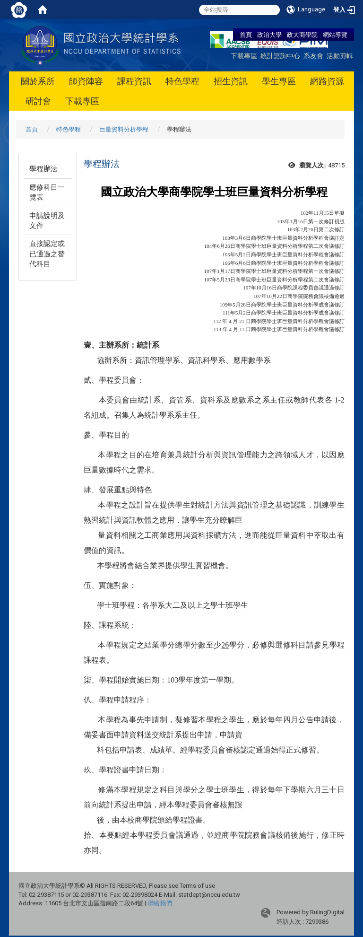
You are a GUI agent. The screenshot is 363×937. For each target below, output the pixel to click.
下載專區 (244, 55)
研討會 (38, 101)
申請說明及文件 (47, 220)
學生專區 (279, 81)
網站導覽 (335, 34)
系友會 (313, 55)
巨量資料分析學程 (123, 129)
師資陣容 (86, 81)
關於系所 (38, 81)
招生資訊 (231, 81)
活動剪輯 (340, 55)
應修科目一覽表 (47, 192)
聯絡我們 (159, 903)
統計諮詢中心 (280, 55)
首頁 (246, 34)
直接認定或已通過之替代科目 (47, 253)
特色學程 (182, 81)
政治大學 (269, 34)
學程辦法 (43, 169)
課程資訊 (134, 81)
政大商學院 (303, 34)
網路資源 (327, 81)
